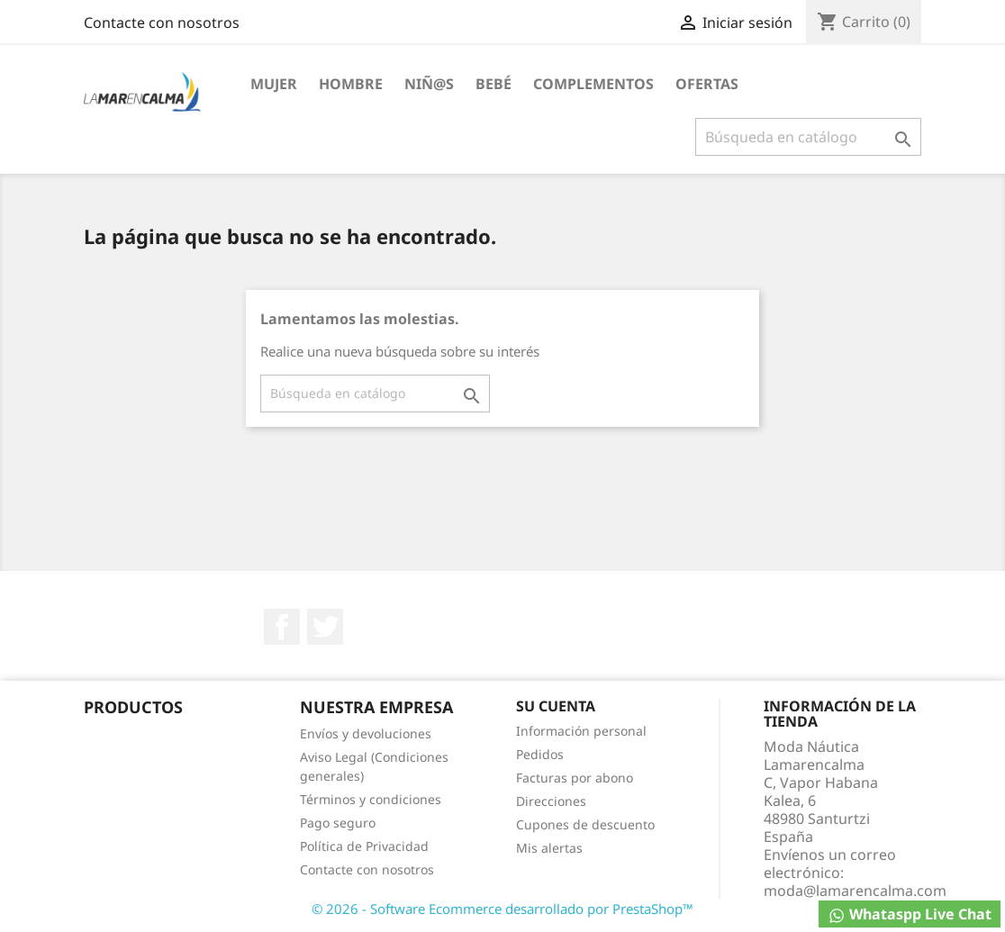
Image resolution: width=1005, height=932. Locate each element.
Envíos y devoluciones (365, 733)
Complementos (593, 84)
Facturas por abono (574, 777)
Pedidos (540, 754)
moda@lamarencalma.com (855, 890)
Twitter (325, 627)
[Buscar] (808, 137)
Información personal (581, 730)
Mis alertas (549, 847)
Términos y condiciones (370, 799)
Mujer (273, 84)
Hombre (351, 84)
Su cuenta (555, 706)
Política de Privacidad (364, 846)
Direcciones (551, 801)
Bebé (493, 84)
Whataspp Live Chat (909, 914)
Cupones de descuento (585, 824)
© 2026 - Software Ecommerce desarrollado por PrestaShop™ (502, 909)
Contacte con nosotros (162, 22)
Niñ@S (429, 84)
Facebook (282, 627)
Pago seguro (338, 822)
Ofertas (706, 84)
